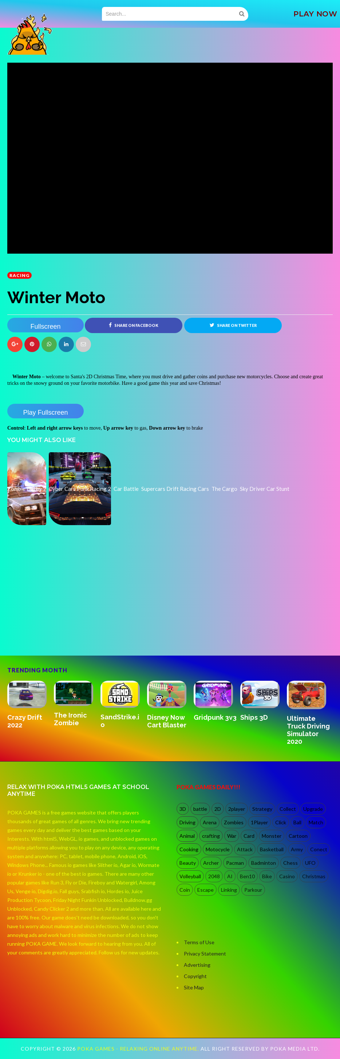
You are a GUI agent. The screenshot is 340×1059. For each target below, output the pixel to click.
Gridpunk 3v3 (215, 717)
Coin (184, 890)
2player (236, 809)
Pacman (235, 863)
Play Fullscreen (45, 412)
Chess (290, 863)
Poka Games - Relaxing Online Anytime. (139, 1049)
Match (316, 822)
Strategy (262, 809)
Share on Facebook (133, 325)
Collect (288, 809)
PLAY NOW (315, 13)
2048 (214, 876)
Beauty (187, 863)
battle (200, 809)
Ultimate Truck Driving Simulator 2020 (308, 730)
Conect (318, 849)
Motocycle (218, 849)
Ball (297, 822)
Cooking (188, 849)
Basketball (272, 849)
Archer (211, 863)
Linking (229, 890)
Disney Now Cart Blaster (166, 721)
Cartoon (298, 836)
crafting (211, 836)
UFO (310, 863)
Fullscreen (45, 326)
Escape (205, 890)
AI (230, 876)
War (231, 836)
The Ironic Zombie (70, 719)
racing (19, 275)
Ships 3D (254, 717)
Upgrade (313, 809)
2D (217, 809)
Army (297, 849)
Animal (187, 836)
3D (182, 809)
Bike (267, 876)
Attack (245, 849)
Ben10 (247, 876)
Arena (210, 822)
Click (280, 822)
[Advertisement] (61, 624)
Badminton (263, 863)
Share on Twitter (233, 325)
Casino (287, 876)
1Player (259, 822)
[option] (30, 705)
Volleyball (190, 876)
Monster (271, 836)
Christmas (313, 876)
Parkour (253, 890)
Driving (187, 822)
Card (249, 836)
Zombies (234, 822)
